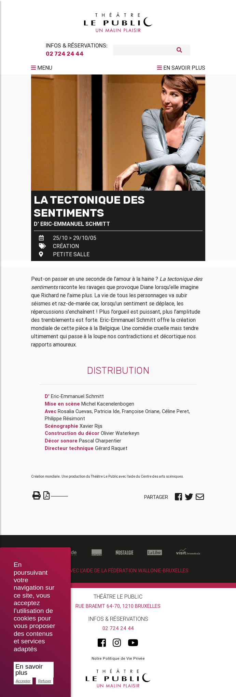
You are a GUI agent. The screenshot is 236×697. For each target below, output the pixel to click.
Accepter (23, 681)
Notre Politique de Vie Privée (118, 661)
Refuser (44, 681)
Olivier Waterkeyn (120, 436)
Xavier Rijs (91, 429)
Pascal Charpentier (100, 443)
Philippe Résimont (65, 421)
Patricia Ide (107, 414)
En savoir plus (29, 669)
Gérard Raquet (111, 451)
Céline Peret (175, 414)
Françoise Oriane (140, 414)
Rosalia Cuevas (75, 414)
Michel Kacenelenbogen (107, 407)
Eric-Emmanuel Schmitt (75, 226)
